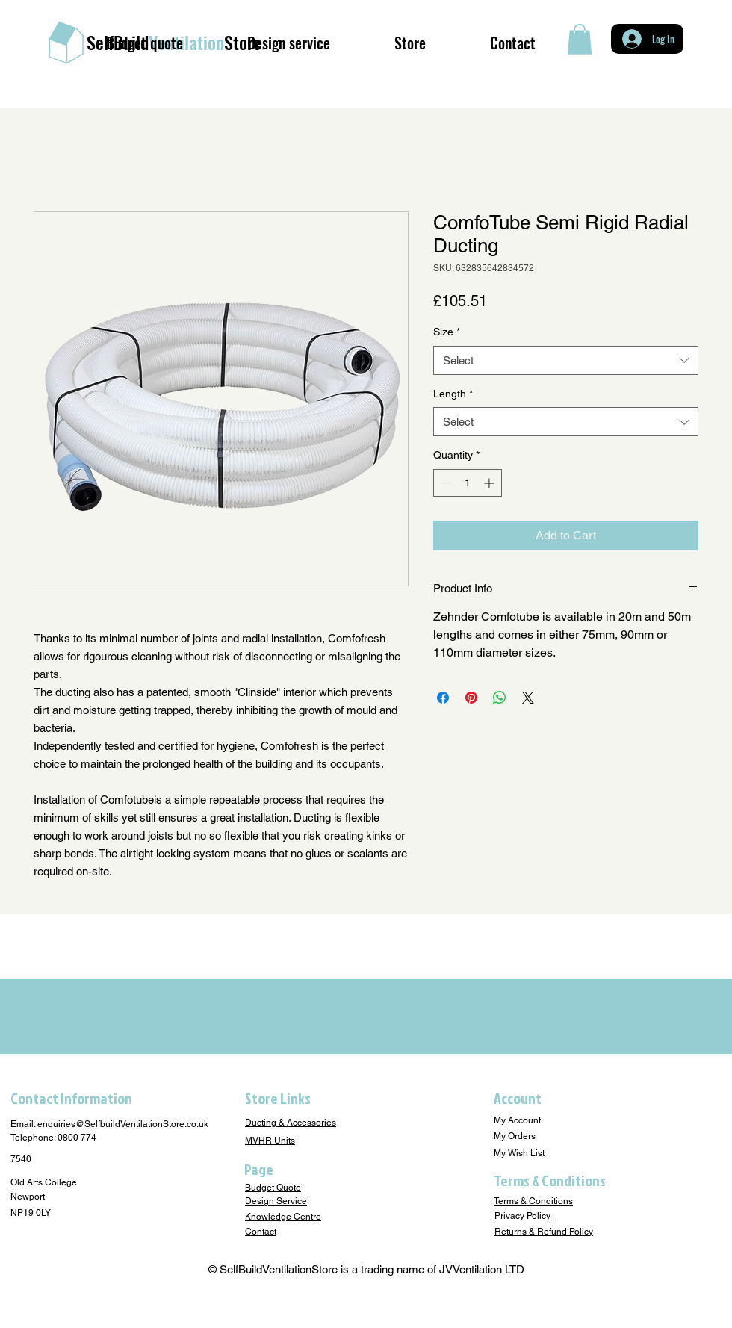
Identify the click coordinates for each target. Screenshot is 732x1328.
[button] (579, 39)
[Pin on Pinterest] (471, 698)
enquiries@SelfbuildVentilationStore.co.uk (122, 1124)
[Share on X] (528, 698)
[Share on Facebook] (443, 698)
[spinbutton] (467, 483)
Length (453, 394)
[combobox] (565, 360)
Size (446, 332)
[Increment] (490, 483)
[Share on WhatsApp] (500, 698)
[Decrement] (444, 483)
